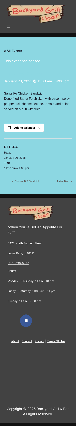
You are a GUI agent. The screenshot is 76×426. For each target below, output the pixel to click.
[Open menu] (8, 26)
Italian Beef (63, 181)
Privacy (39, 341)
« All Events (13, 51)
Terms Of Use (56, 341)
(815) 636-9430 (18, 263)
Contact (27, 341)
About (15, 341)
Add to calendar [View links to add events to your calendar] (24, 127)
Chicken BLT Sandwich (26, 181)
